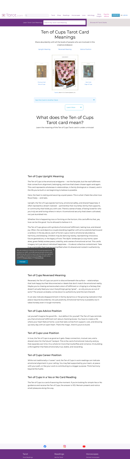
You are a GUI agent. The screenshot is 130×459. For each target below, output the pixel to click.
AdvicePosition (85, 49)
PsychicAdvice (106, 15)
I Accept (22, 262)
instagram (64, 446)
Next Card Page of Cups (88, 82)
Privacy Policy (27, 258)
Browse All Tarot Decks (98, 22)
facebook (45, 446)
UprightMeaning (44, 49)
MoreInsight (99, 15)
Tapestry (56, 92)
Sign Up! (116, 15)
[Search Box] (37, 15)
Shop (59, 15)
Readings (66, 15)
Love (83, 15)
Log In (125, 15)
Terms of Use (39, 258)
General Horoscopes (92, 457)
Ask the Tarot (58, 457)
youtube (84, 446)
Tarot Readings (28, 457)
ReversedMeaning (65, 49)
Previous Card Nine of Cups (42, 82)
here (39, 256)
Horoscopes (76, 15)
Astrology (91, 15)
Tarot (53, 15)
